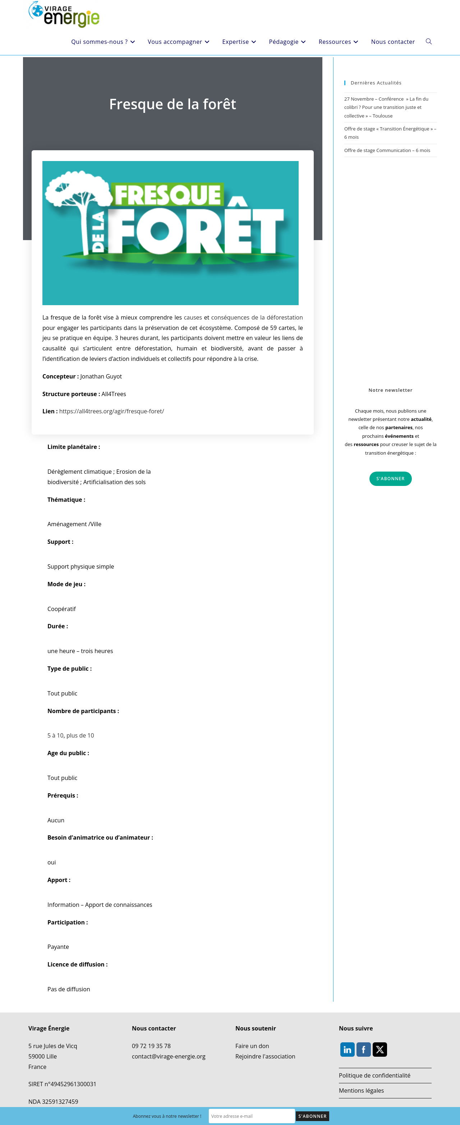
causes (193, 317)
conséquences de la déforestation (257, 317)
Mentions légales (361, 1090)
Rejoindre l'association (265, 1056)
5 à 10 (55, 735)
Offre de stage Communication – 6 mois (387, 150)
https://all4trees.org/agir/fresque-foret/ (111, 411)
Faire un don (252, 1046)
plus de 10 (80, 735)
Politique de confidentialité (374, 1075)
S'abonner (391, 479)
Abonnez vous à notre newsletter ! (167, 1116)
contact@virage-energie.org (169, 1056)
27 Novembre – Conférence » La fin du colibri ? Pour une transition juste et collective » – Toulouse (386, 107)
